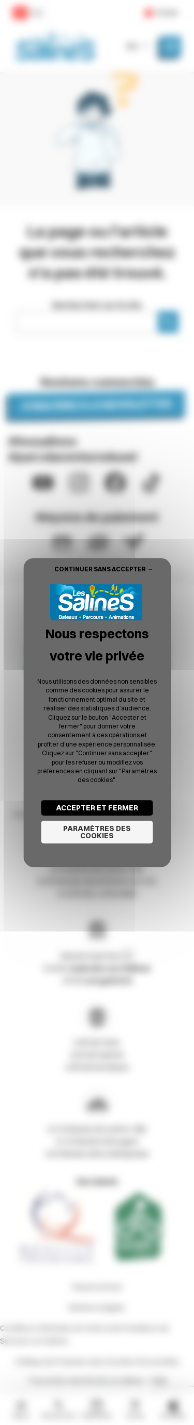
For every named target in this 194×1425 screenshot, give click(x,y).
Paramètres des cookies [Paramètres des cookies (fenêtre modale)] (97, 832)
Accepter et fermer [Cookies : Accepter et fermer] (97, 807)
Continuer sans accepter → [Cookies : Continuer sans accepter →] (103, 569)
